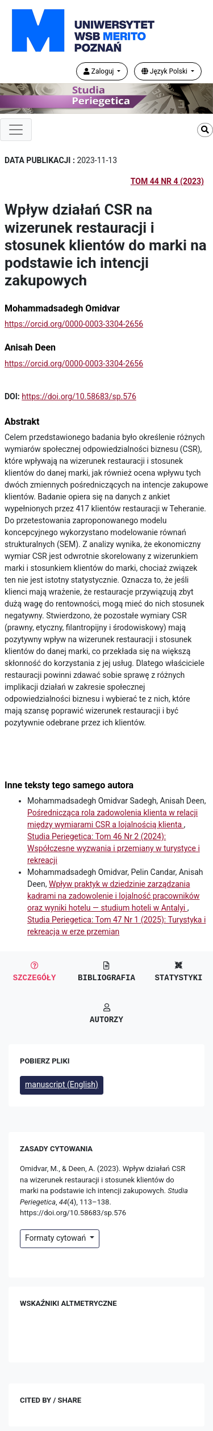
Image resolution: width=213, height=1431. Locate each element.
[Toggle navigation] (16, 129)
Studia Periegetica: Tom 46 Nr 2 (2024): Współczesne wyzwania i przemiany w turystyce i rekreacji (113, 848)
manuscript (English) (61, 1084)
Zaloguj (99, 71)
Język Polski (165, 71)
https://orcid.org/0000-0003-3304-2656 (74, 323)
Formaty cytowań (56, 1237)
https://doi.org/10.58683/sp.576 (79, 396)
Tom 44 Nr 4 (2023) (167, 181)
